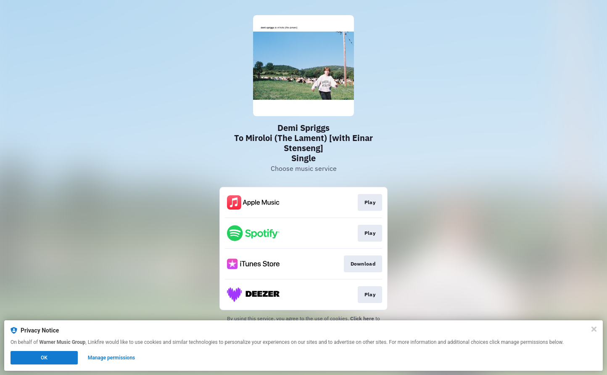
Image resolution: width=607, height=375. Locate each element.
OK (44, 358)
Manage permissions (111, 358)
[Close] (594, 329)
